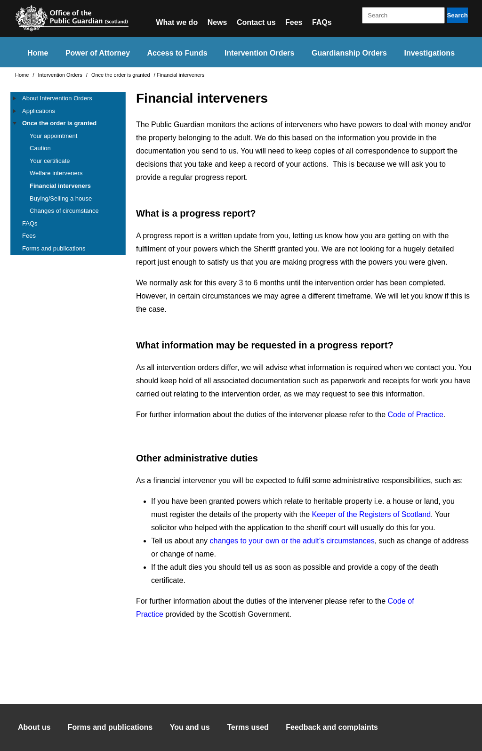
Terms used (248, 727)
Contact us (256, 22)
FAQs (322, 22)
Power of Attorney (97, 53)
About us (34, 727)
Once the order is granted (121, 75)
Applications (38, 110)
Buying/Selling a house (61, 198)
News (217, 22)
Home (37, 53)
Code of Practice (415, 415)
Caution (40, 148)
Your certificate (50, 160)
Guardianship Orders (349, 53)
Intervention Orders (259, 53)
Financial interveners (60, 185)
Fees (293, 22)
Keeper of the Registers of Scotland (371, 514)
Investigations (429, 53)
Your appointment (53, 135)
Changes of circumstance (64, 210)
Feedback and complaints (332, 727)
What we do (177, 22)
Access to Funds (177, 53)
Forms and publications (53, 248)
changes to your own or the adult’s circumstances (292, 541)
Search (457, 15)
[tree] (68, 173)
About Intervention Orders (57, 98)
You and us (190, 727)
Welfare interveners (56, 173)
